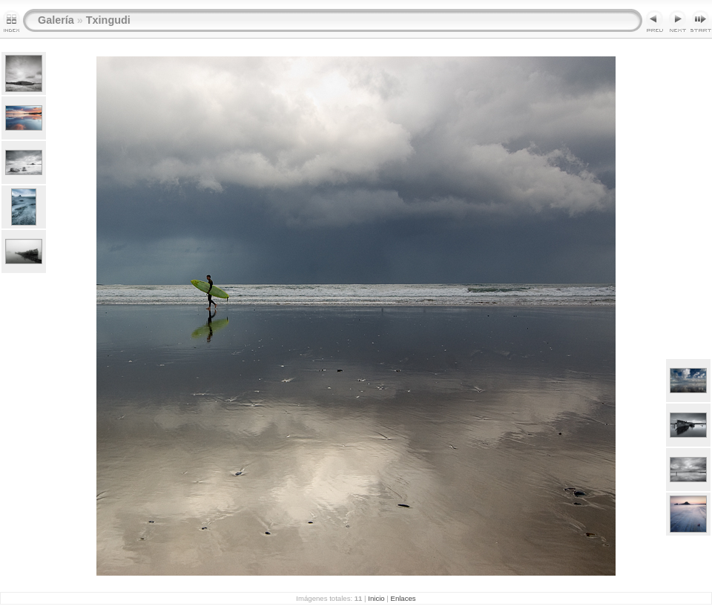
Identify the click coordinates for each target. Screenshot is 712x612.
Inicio (376, 598)
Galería (56, 20)
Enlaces (403, 598)
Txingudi (108, 20)
